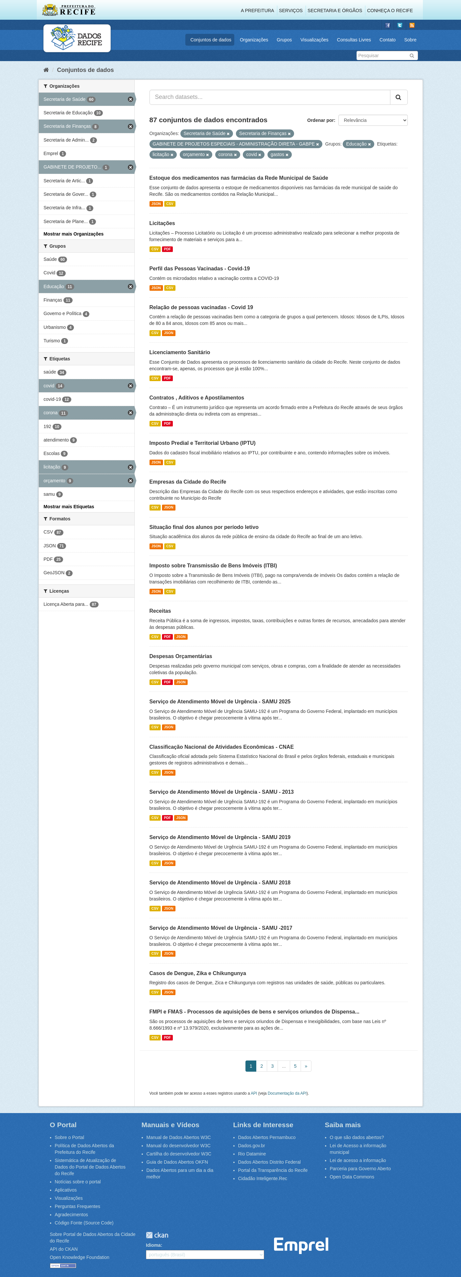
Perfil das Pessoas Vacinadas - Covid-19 (200, 268)
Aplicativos (66, 1190)
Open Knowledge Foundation (79, 1257)
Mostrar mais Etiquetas (69, 506)
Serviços (291, 10)
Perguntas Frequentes (78, 1206)
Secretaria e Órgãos (335, 10)
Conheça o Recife (390, 10)
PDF (167, 249)
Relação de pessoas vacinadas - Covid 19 (201, 307)
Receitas (160, 611)
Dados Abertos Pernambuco (267, 1137)
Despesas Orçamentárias (181, 656)
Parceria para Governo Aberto (360, 1168)
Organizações (254, 39)
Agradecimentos (71, 1214)
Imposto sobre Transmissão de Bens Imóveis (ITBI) (213, 565)
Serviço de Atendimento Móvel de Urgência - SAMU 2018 (220, 882)
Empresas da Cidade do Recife (188, 482)
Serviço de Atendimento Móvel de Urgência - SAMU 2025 (220, 701)
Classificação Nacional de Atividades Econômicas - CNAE (222, 747)
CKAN (157, 1235)
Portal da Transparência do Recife (273, 1170)
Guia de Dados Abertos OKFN (177, 1162)
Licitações (162, 223)
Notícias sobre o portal (78, 1181)
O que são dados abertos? (357, 1137)
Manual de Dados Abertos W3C (179, 1137)
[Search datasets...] (270, 97)
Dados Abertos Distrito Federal (269, 1162)
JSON (156, 204)
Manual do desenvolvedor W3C (179, 1145)
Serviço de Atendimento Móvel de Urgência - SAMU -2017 (221, 928)
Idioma (153, 1245)
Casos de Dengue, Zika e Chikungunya (198, 973)
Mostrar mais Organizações (74, 234)
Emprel (301, 1246)
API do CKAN (64, 1249)
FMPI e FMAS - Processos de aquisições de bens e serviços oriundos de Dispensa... (254, 1012)
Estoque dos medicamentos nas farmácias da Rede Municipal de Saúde (239, 178)
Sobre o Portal (69, 1137)
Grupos (284, 39)
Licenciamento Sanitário (180, 352)
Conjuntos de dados (210, 39)
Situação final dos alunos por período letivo (204, 527)
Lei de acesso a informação (358, 1160)
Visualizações (314, 39)
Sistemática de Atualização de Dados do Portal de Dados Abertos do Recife (90, 1167)
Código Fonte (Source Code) (84, 1222)
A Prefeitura (257, 10)
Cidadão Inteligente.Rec (262, 1178)
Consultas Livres (354, 39)
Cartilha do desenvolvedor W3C (179, 1153)
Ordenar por (320, 120)
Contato (388, 39)
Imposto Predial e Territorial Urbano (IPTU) (203, 443)
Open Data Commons (352, 1176)
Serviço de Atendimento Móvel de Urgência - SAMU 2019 (220, 837)
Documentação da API (287, 1093)
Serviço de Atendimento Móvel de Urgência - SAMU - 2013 (222, 792)
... (284, 1066)
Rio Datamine (252, 1153)
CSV (169, 204)
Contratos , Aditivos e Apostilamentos (197, 397)
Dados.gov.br (251, 1145)
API (254, 1093)
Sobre (410, 39)
